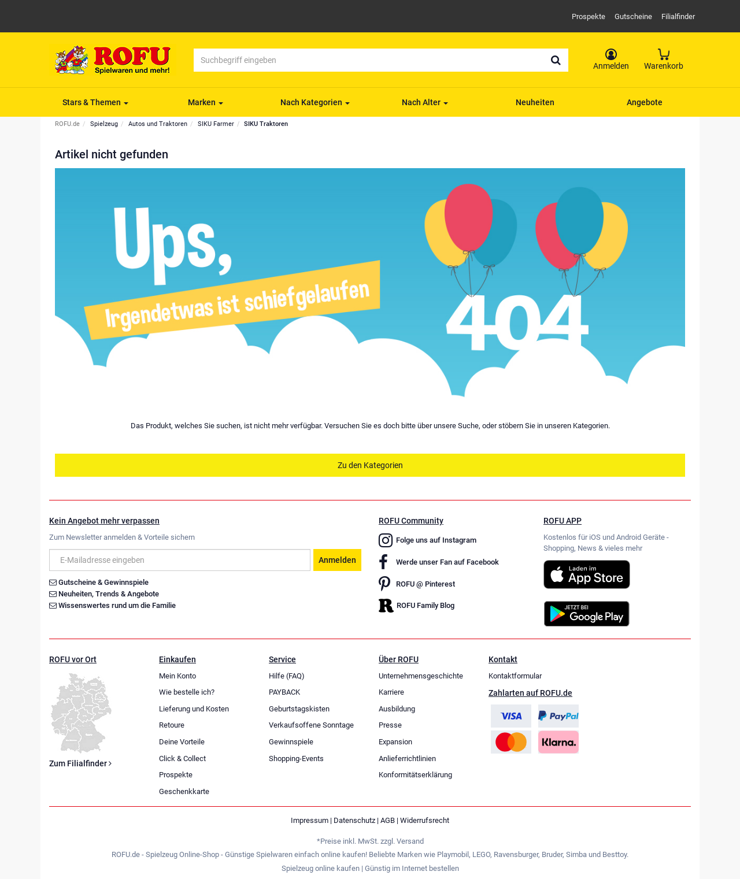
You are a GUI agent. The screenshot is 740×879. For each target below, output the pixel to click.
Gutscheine (633, 16)
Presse (390, 725)
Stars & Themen (95, 102)
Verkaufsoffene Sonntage (311, 725)
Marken (205, 102)
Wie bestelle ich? (186, 692)
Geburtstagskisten (299, 708)
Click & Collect (182, 758)
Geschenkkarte (184, 791)
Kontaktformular (515, 676)
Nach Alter (425, 102)
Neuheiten (535, 102)
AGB (387, 820)
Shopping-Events (296, 758)
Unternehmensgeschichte (421, 676)
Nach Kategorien (315, 102)
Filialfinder (678, 16)
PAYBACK (284, 692)
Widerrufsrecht (424, 820)
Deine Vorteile (182, 741)
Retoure (171, 725)
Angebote (645, 102)
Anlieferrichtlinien (407, 758)
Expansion (395, 741)
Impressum (309, 820)
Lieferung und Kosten (194, 708)
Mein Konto (177, 676)
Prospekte (588, 16)
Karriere (391, 692)
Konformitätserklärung (415, 774)
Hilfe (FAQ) (287, 676)
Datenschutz (354, 820)
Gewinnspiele (291, 741)
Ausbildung (397, 708)
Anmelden (337, 560)
